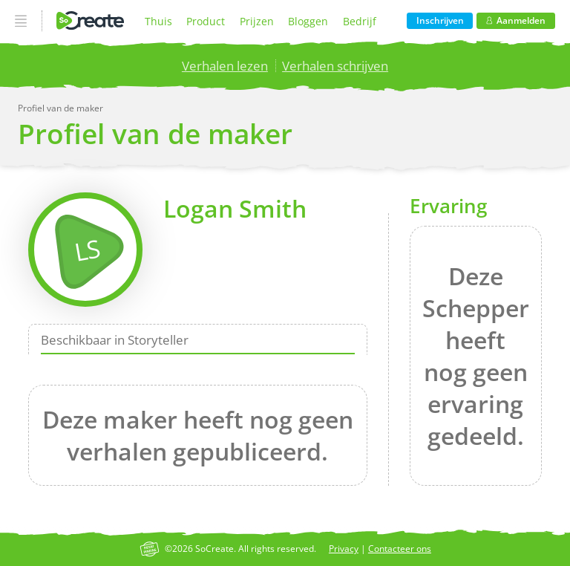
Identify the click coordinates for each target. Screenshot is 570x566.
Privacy (343, 548)
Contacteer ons (399, 548)
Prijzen (257, 21)
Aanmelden (516, 20)
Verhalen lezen (225, 65)
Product (205, 21)
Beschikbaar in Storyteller (115, 339)
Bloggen (308, 21)
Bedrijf (359, 21)
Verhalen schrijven (335, 65)
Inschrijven (440, 20)
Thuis (158, 21)
